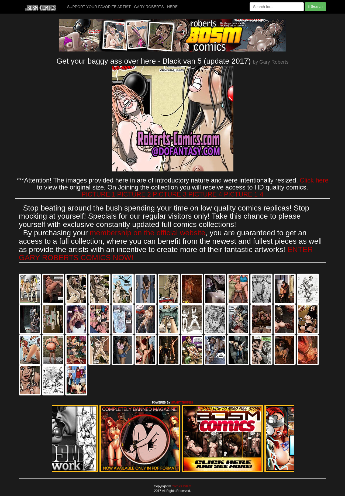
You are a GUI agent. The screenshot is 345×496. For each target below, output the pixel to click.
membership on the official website (147, 233)
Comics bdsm (181, 486)
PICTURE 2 (134, 194)
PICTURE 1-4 (244, 194)
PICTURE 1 (98, 194)
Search (315, 6)
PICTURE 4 (205, 194)
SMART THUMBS (182, 402)
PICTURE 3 (170, 194)
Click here (314, 180)
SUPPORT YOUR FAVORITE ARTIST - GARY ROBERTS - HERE (122, 7)
